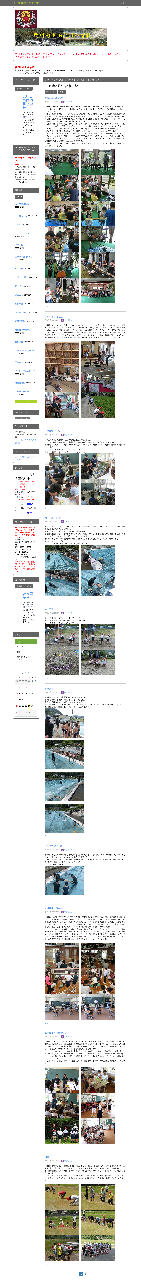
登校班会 (19, 304)
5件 (29, 89)
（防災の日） (21, 312)
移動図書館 (20, 321)
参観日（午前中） (23, 330)
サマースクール (22, 233)
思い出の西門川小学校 (28, 102)
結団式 (18, 286)
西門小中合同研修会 (24, 257)
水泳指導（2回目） (54, 518)
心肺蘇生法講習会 (53, 908)
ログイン (124, 3)
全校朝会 (19, 342)
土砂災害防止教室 (53, 431)
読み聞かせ (28, 596)
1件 (29, 586)
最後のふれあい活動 (55, 98)
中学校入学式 (21, 216)
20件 (19, 197)
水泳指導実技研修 (53, 846)
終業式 (18, 295)
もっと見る (26, 402)
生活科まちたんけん (55, 316)
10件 (61, 92)
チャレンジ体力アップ (25, 371)
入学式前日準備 (22, 204)
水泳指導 (49, 688)
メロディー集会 (22, 392)
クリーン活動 (21, 277)
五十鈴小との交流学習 (56, 1033)
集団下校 (19, 268)
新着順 (20, 89)
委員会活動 (20, 383)
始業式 (18, 224)
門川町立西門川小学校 (29, 3)
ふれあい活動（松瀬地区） (27, 351)
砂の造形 (49, 609)
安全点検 (19, 362)
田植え (48, 1157)
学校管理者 (66, 102)
